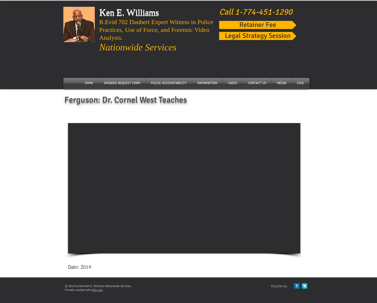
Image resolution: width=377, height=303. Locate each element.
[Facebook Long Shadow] (296, 286)
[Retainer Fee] (257, 25)
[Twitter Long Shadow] (304, 286)
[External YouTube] (184, 188)
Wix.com (97, 289)
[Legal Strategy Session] (257, 36)
